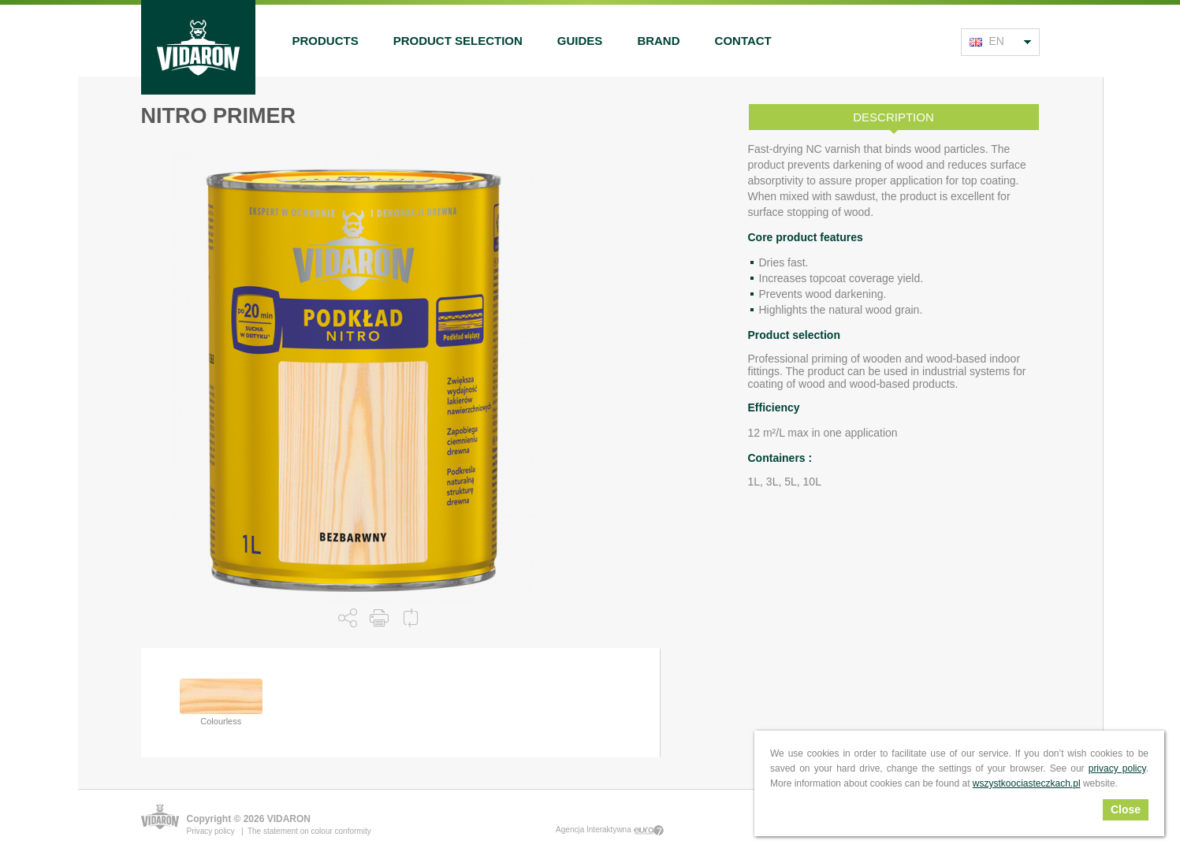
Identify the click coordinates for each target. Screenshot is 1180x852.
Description (893, 117)
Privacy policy (212, 831)
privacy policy (1117, 768)
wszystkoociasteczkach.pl (1027, 783)
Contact (743, 40)
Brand (658, 40)
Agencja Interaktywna (609, 830)
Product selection (458, 40)
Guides (580, 40)
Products (325, 40)
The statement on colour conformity (309, 831)
